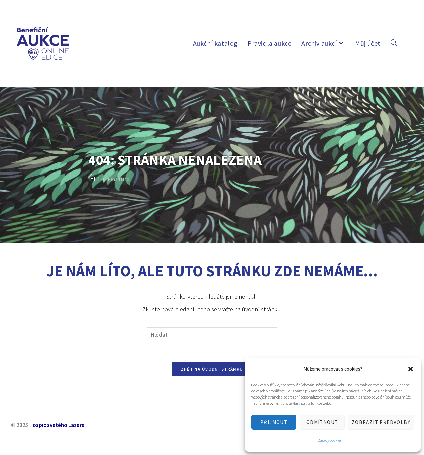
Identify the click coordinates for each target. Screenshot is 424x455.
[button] (410, 369)
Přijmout (273, 422)
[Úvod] (91, 178)
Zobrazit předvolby (381, 422)
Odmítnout (322, 422)
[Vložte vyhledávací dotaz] (212, 334)
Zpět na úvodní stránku (212, 369)
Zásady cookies (329, 440)
